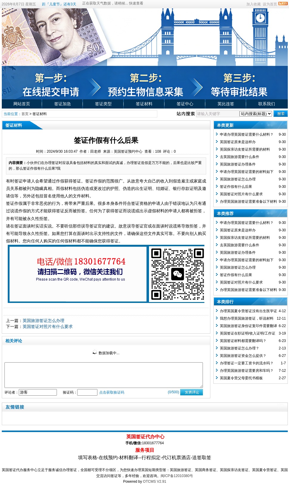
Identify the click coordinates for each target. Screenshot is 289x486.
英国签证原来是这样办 (238, 142)
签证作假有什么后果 (236, 187)
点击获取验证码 (111, 392)
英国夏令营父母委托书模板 (241, 378)
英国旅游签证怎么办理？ (239, 348)
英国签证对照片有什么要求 (48, 326)
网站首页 (21, 103)
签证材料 (144, 103)
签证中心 (185, 103)
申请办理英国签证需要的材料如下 (247, 172)
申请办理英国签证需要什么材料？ (247, 134)
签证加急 (62, 103)
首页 (25, 114)
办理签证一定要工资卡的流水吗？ (247, 363)
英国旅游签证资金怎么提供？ (243, 356)
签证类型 (103, 103)
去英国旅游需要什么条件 (239, 157)
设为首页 (270, 4)
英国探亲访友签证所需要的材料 (245, 149)
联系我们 (266, 103)
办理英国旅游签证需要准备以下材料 (248, 201)
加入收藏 (253, 4)
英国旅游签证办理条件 (238, 164)
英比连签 (225, 103)
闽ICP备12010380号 (177, 476)
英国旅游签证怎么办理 (43, 320)
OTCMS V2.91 (154, 481)
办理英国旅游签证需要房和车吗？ (247, 371)
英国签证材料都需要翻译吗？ (243, 341)
